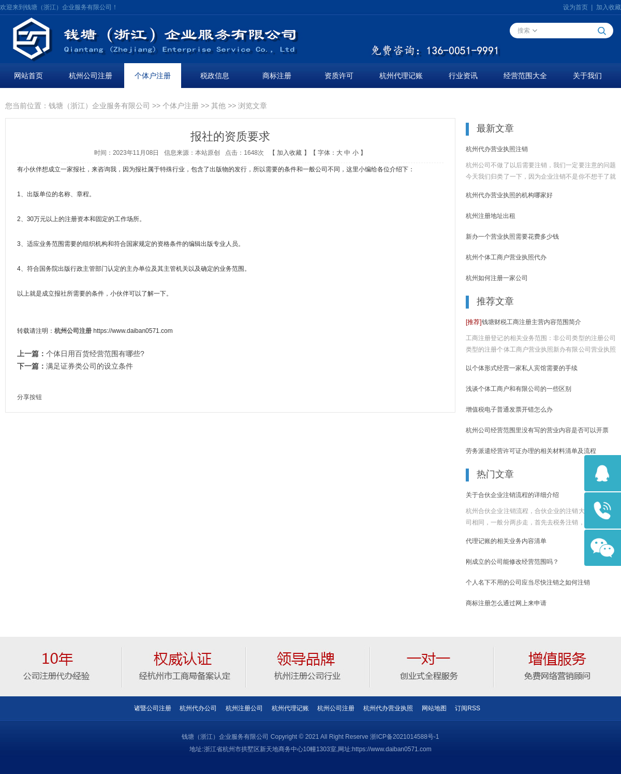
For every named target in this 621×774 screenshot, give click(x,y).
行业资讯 (463, 75)
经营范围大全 (525, 75)
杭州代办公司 (198, 708)
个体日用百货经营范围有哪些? (95, 353)
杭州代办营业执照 (388, 708)
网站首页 (28, 75)
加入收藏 (608, 7)
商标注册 (276, 75)
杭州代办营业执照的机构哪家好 (509, 195)
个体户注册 (153, 75)
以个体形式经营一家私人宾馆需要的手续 (522, 368)
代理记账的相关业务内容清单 (506, 541)
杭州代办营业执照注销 (497, 149)
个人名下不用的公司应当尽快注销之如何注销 (528, 582)
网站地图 (434, 708)
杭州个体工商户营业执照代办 (506, 257)
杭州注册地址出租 (490, 216)
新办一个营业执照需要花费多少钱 (512, 236)
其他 (218, 105)
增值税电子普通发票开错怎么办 (509, 409)
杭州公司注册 (90, 75)
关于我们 (587, 75)
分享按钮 (29, 397)
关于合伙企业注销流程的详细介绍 (512, 495)
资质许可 (338, 75)
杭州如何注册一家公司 (497, 278)
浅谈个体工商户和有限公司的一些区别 (518, 388)
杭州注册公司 (244, 708)
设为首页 (575, 7)
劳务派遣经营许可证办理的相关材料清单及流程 (531, 451)
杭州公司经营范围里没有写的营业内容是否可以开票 (537, 430)
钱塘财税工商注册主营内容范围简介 (523, 322)
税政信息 (214, 75)
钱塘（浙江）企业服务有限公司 (99, 105)
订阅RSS (467, 708)
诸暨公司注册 (152, 708)
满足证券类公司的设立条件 (89, 366)
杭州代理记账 (401, 75)
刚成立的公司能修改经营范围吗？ (512, 561)
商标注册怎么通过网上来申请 (506, 603)
